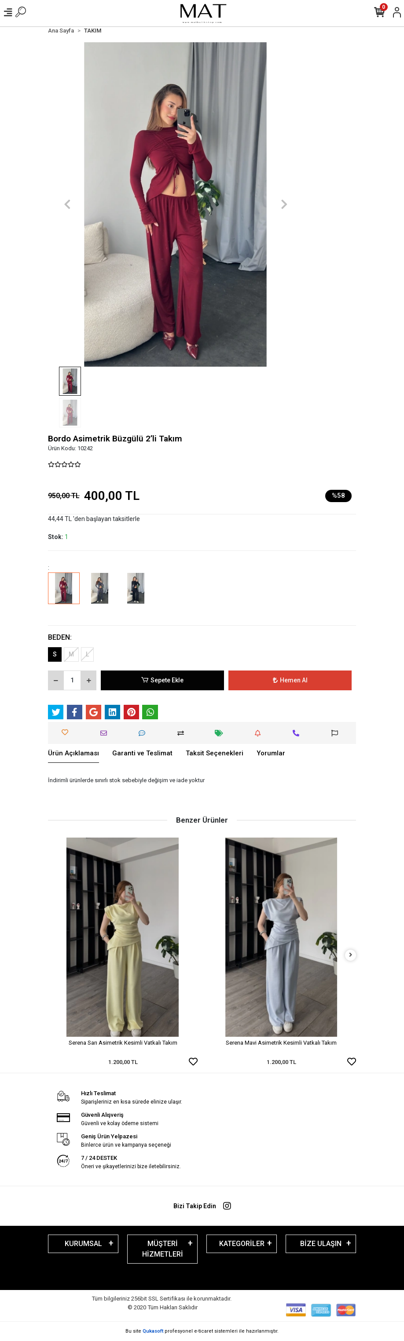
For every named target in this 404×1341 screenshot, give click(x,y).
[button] (67, 204)
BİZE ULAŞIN (321, 1243)
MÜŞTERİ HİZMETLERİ (162, 1248)
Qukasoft (153, 1331)
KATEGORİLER (241, 1243)
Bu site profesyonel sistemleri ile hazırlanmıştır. (202, 1331)
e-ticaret (203, 1331)
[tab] (73, 753)
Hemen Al (290, 680)
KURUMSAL (83, 1243)
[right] (350, 955)
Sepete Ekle (162, 680)
